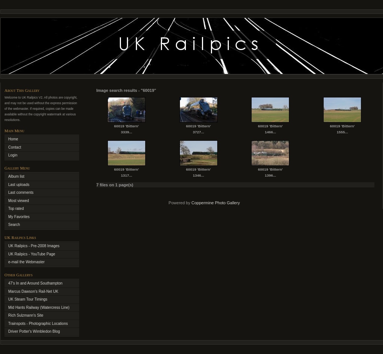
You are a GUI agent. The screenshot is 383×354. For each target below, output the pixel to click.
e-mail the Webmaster (26, 262)
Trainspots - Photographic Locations (38, 324)
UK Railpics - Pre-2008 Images (33, 246)
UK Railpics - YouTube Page (31, 254)
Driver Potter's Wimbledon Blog (34, 331)
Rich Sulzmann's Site (25, 315)
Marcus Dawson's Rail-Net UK (33, 291)
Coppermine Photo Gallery (216, 203)
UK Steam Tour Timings (27, 299)
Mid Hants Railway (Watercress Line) (38, 307)
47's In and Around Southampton (35, 283)
